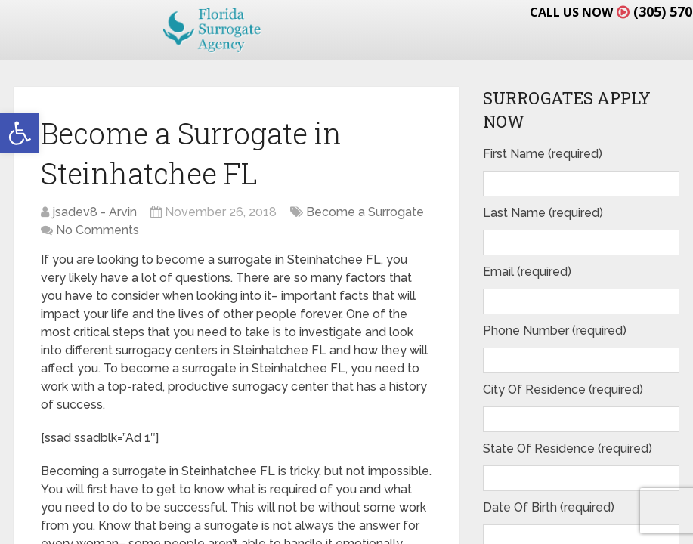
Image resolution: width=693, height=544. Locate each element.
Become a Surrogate (365, 212)
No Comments (97, 230)
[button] (19, 133)
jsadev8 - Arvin (94, 212)
